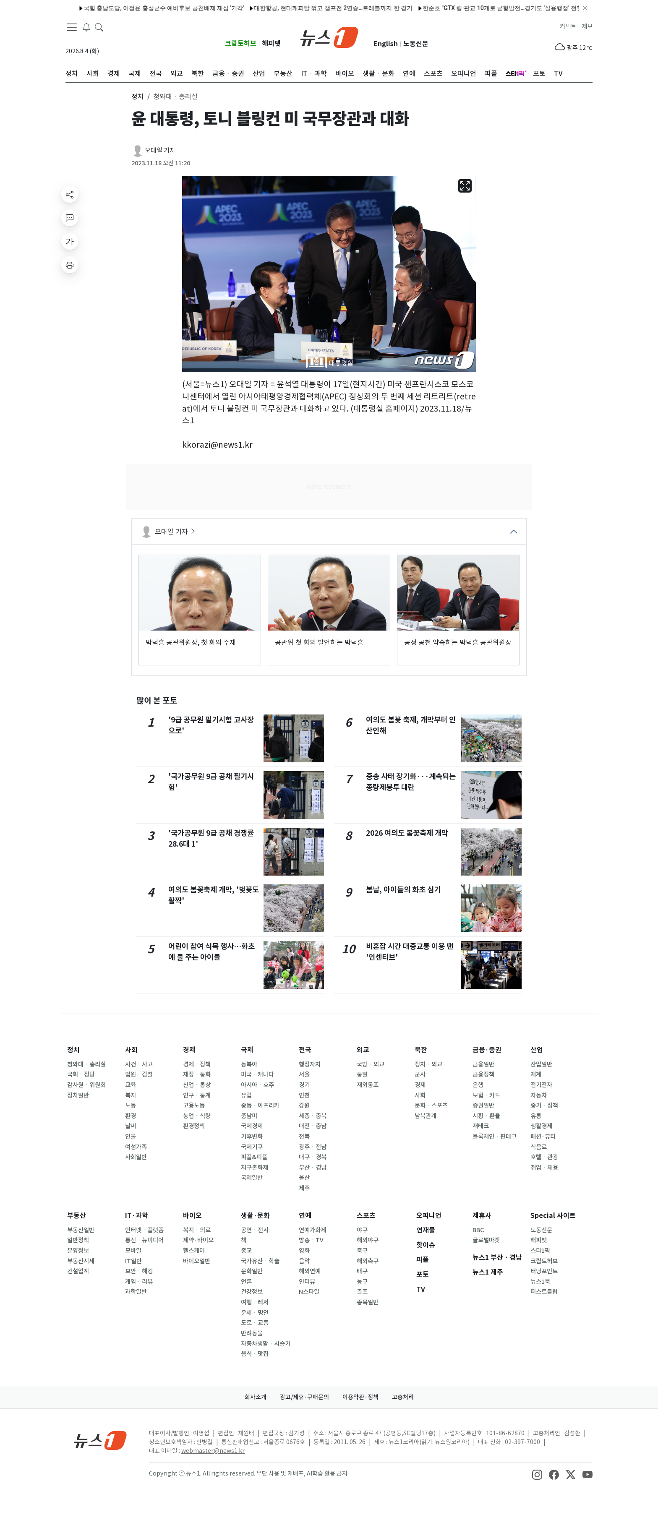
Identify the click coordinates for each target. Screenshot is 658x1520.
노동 (130, 1105)
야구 (362, 1230)
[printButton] (69, 264)
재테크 (481, 1126)
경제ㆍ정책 (197, 1064)
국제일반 (252, 1177)
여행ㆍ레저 (255, 1302)
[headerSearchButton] (99, 27)
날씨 (130, 1126)
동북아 (249, 1064)
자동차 (538, 1095)
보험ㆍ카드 (486, 1095)
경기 (304, 1085)
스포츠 (366, 1215)
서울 (304, 1074)
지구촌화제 (254, 1167)
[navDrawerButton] (71, 27)
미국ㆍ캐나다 (257, 1074)
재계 (535, 1074)
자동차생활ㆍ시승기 (265, 1344)
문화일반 (252, 1271)
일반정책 (78, 1240)
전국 (305, 1049)
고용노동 (194, 1105)
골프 (362, 1292)
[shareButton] (69, 194)
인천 (304, 1095)
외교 (363, 1049)
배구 (362, 1271)
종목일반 (368, 1302)
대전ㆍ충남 (312, 1126)
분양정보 (78, 1250)
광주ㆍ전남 (312, 1147)
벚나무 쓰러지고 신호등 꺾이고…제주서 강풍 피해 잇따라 (484, 8)
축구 (362, 1250)
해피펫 (271, 43)
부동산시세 (80, 1261)
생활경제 (541, 1126)
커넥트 (568, 26)
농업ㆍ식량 (197, 1116)
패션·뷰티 (543, 1136)
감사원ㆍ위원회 (86, 1085)
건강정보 (252, 1292)
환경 (130, 1116)
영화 (304, 1250)
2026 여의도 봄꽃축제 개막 (407, 833)
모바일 (133, 1250)
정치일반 (78, 1095)
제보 (587, 26)
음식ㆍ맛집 (255, 1354)
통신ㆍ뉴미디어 (144, 1240)
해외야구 (368, 1240)
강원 (304, 1105)
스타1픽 (540, 1250)
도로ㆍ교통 (255, 1323)
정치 (73, 1049)
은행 (478, 1085)
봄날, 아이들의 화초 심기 (403, 889)
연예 (305, 1215)
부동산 (76, 1215)
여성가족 (136, 1147)
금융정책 (483, 1074)
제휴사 (482, 1215)
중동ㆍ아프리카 (260, 1105)
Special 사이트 (553, 1215)
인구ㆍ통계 (197, 1095)
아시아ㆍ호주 (257, 1085)
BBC (478, 1230)
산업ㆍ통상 (197, 1085)
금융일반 (483, 1064)
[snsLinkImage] (537, 1474)
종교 (246, 1250)
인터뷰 (307, 1281)
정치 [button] (137, 96)
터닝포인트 (544, 1271)
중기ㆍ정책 (544, 1105)
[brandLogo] (329, 36)
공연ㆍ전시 (255, 1230)
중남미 (249, 1116)
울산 (304, 1177)
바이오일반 (196, 1261)
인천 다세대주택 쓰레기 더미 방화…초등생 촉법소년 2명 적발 (168, 8)
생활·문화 (255, 1215)
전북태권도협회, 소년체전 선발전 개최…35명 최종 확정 (329, 8)
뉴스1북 (540, 1281)
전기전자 (541, 1085)
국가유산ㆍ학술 (260, 1261)
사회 (131, 1049)
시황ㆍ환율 (486, 1116)
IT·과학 (136, 1215)
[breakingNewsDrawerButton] (86, 27)
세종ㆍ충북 (312, 1116)
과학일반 (136, 1292)
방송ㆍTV (311, 1240)
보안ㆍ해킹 (139, 1271)
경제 (189, 1049)
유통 (535, 1116)
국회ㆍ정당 (81, 1074)
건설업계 (78, 1271)
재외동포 (368, 1085)
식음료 (538, 1147)
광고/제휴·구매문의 (304, 1397)
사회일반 (136, 1157)
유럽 (246, 1095)
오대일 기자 (160, 150)
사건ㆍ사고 (139, 1064)
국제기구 (252, 1147)
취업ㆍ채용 (544, 1167)
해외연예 (310, 1271)
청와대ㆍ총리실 (86, 1064)
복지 (130, 1095)
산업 (536, 1049)
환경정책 (194, 1126)
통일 (362, 1074)
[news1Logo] (100, 1440)
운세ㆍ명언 (255, 1313)
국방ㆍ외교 (370, 1064)
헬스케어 (194, 1250)
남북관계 (425, 1116)
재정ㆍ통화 (197, 1074)
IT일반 (133, 1261)
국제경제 (252, 1126)
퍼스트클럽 (544, 1292)
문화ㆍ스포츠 (431, 1105)
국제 (247, 1049)
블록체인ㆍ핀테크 (495, 1136)
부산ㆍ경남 (312, 1167)
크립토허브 (240, 43)
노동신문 (415, 43)
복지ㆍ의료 (197, 1230)
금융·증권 (487, 1049)
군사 (420, 1074)
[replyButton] (69, 217)
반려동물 (252, 1333)
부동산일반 (80, 1230)
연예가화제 (312, 1230)
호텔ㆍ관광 (544, 1157)
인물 (130, 1136)
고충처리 (403, 1397)
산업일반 (541, 1064)
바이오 (192, 1215)
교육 (130, 1085)
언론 (246, 1281)
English (385, 43)
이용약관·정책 (360, 1397)
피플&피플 (254, 1157)
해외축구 (368, 1261)
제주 (304, 1188)
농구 (362, 1281)
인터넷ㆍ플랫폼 (144, 1230)
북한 (421, 1049)
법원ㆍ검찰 (139, 1074)
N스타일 (309, 1292)
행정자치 (310, 1064)
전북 (304, 1136)
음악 (304, 1261)
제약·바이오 (198, 1240)
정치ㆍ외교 (428, 1064)
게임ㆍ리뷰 (139, 1281)
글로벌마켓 (486, 1240)
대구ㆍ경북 (312, 1157)
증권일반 (483, 1105)
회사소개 (255, 1397)
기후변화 (252, 1136)
